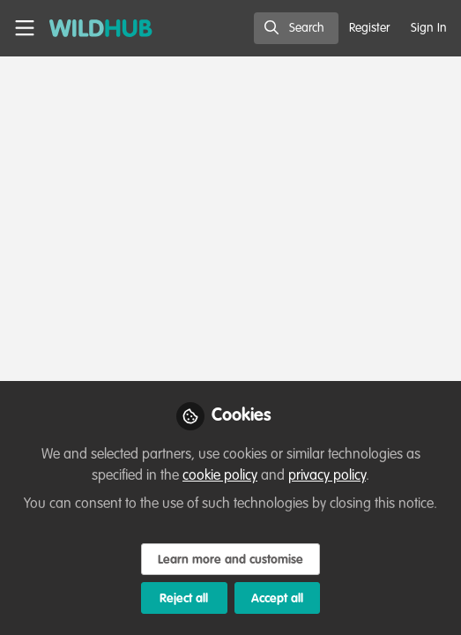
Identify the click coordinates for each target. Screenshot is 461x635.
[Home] (91, 28)
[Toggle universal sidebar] (24, 28)
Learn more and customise (230, 560)
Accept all (277, 599)
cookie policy (219, 476)
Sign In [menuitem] (429, 28)
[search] (296, 28)
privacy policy (327, 476)
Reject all (184, 599)
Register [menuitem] (369, 28)
